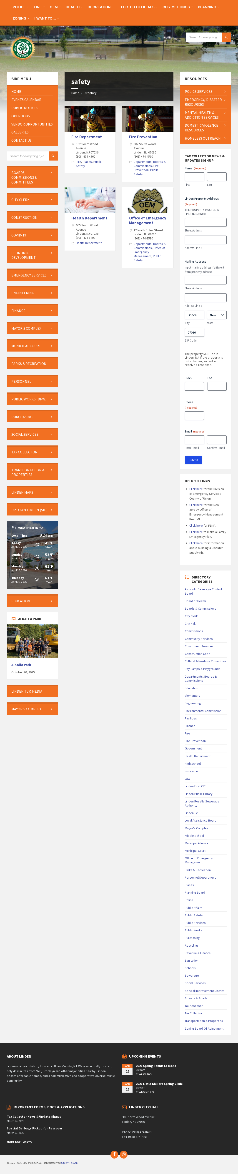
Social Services (195, 983)
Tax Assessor (194, 1006)
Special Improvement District (204, 991)
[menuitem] (19, 6)
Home (75, 93)
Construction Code (197, 654)
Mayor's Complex (196, 828)
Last (209, 185)
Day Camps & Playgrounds (202, 669)
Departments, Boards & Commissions (150, 164)
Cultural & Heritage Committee (205, 661)
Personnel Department (200, 877)
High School (193, 764)
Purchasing (192, 938)
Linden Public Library (199, 794)
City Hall (190, 623)
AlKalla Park (21, 665)
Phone (191, 405)
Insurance (191, 771)
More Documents (19, 1142)
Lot (210, 378)
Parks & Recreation (198, 870)
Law (187, 779)
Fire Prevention (143, 136)
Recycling (191, 945)
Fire (78, 162)
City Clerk (191, 616)
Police (189, 900)
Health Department (89, 218)
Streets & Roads (196, 998)
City (187, 323)
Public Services (195, 923)
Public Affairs (193, 908)
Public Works (193, 930)
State (210, 323)
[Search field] (208, 37)
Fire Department (86, 136)
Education (191, 688)
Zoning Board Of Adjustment (204, 1028)
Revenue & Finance (198, 953)
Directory (90, 93)
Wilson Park (145, 1074)
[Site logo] (23, 63)
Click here (196, 489)
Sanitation (191, 960)
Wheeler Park (146, 1092)
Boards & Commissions (200, 608)
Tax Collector (193, 1013)
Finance (190, 726)
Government (193, 748)
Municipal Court (195, 851)
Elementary (192, 696)
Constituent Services (199, 646)
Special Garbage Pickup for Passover (35, 1128)
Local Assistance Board (200, 820)
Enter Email (192, 448)
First (187, 185)
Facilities (191, 718)
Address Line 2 (193, 248)
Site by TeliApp (69, 1162)
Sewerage (192, 975)
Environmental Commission (203, 711)
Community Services (199, 639)
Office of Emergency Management (147, 220)
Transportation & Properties (204, 1021)
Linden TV (191, 813)
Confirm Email (216, 448)
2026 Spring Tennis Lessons (156, 1066)
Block (188, 378)
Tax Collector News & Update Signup (34, 1116)
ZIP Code (190, 340)
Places (87, 162)
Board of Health (195, 601)
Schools (190, 968)
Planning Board (195, 892)
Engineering (193, 703)
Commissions (194, 631)
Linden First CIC (195, 786)
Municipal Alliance (196, 843)
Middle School (194, 836)
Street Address (193, 230)
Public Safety (194, 915)
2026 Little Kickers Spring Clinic (159, 1084)
